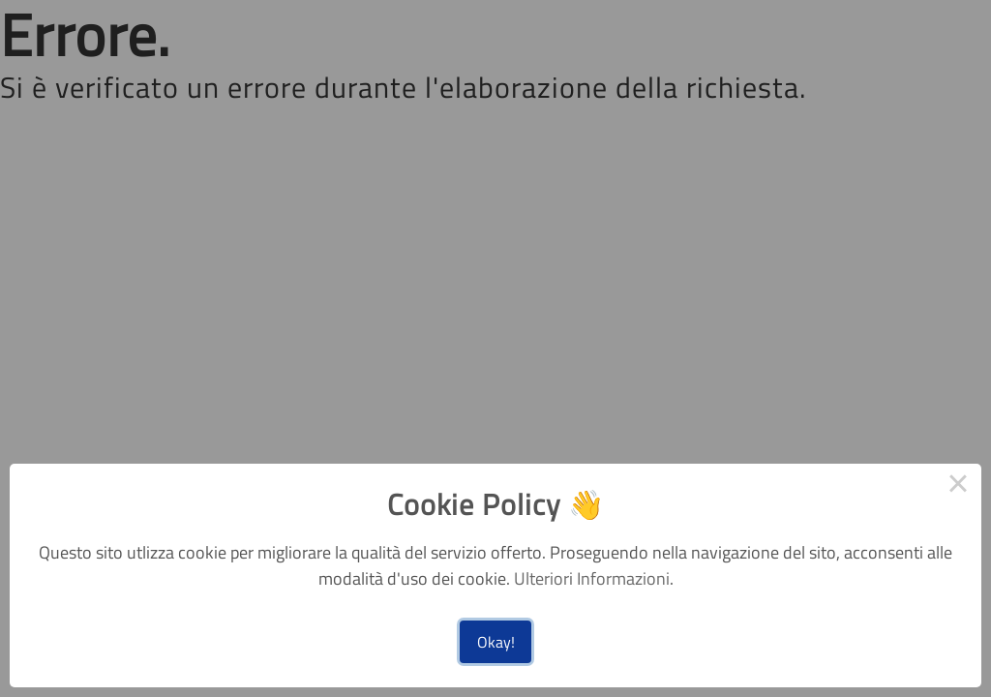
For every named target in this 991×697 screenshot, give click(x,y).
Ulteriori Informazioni (592, 578)
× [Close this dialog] (958, 487)
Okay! (496, 641)
